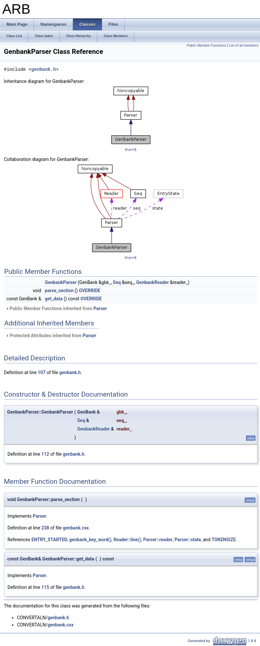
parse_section (59, 290)
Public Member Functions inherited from (56, 308)
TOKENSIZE (224, 539)
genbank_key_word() (90, 539)
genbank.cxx (76, 527)
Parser (100, 308)
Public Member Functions (206, 45)
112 (45, 454)
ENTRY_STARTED (49, 539)
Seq (117, 282)
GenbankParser (61, 282)
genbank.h (43, 69)
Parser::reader (157, 539)
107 (42, 372)
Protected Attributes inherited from (51, 335)
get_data (54, 298)
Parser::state (188, 539)
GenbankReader (152, 282)
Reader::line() (127, 539)
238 (45, 527)
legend (130, 149)
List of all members (243, 45)
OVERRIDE (89, 290)
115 (45, 587)
